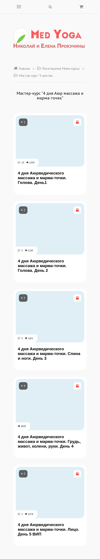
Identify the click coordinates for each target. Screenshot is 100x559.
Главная (22, 68)
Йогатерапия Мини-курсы (58, 68)
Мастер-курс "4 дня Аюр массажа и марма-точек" (35, 75)
